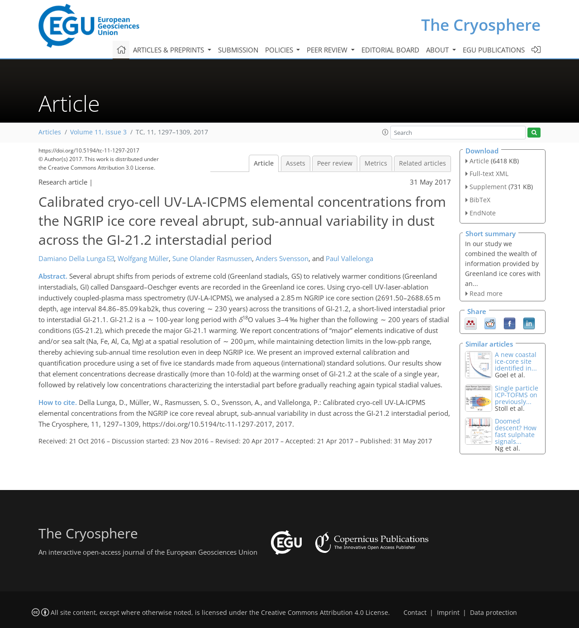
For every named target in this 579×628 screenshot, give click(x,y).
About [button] (438, 49)
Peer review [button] (328, 49)
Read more (486, 293)
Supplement (488, 186)
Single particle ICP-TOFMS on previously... (516, 395)
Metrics (376, 163)
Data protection (493, 613)
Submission (238, 49)
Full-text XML (489, 173)
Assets (295, 163)
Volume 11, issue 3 (98, 132)
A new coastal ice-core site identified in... (516, 361)
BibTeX (480, 199)
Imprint (448, 613)
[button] (385, 132)
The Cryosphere (481, 24)
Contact (415, 613)
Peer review (334, 163)
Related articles (422, 163)
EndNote (483, 213)
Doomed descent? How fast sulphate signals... (515, 431)
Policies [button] (280, 49)
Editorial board (390, 49)
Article (264, 163)
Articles (49, 132)
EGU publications (494, 49)
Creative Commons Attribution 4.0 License (324, 613)
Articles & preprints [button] (169, 49)
